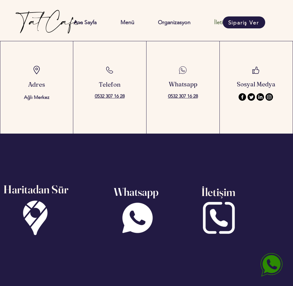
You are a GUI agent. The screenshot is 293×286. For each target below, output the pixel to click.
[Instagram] (269, 97)
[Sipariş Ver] (244, 22)
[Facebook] (242, 97)
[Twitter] (251, 97)
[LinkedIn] (260, 97)
